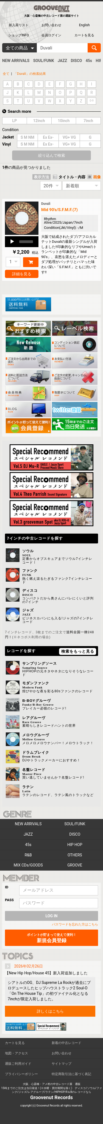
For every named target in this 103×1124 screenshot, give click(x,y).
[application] (21, 241)
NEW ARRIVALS (15, 60)
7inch (88, 121)
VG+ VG (69, 137)
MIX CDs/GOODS (28, 865)
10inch (63, 121)
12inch (39, 121)
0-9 (92, 100)
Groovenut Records (51, 1097)
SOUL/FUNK (43, 60)
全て (6, 74)
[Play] (12, 241)
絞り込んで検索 (51, 155)
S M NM (27, 137)
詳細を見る (21, 274)
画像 (97, 177)
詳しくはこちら (50, 1011)
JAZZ (62, 60)
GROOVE (74, 865)
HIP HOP (74, 844)
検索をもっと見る (77, 651)
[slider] (26, 241)
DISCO (76, 60)
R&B (28, 855)
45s (89, 60)
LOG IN (52, 916)
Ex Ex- (48, 137)
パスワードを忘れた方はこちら (75, 924)
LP (14, 121)
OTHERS (75, 855)
